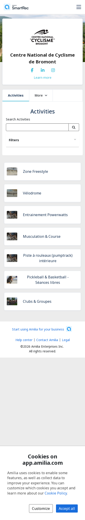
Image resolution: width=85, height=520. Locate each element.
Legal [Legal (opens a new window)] (66, 340)
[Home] (16, 7)
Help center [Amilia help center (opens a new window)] (23, 340)
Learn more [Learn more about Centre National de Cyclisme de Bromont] (42, 77)
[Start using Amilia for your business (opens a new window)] (42, 329)
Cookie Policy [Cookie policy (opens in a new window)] (56, 493)
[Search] (73, 127)
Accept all (67, 508)
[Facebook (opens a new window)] (32, 69)
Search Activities (18, 119)
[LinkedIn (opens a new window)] (43, 69)
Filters (14, 140)
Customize (41, 508)
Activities (16, 95)
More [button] (41, 95)
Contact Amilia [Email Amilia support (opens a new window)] (47, 340)
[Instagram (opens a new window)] (53, 69)
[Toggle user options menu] (78, 7)
